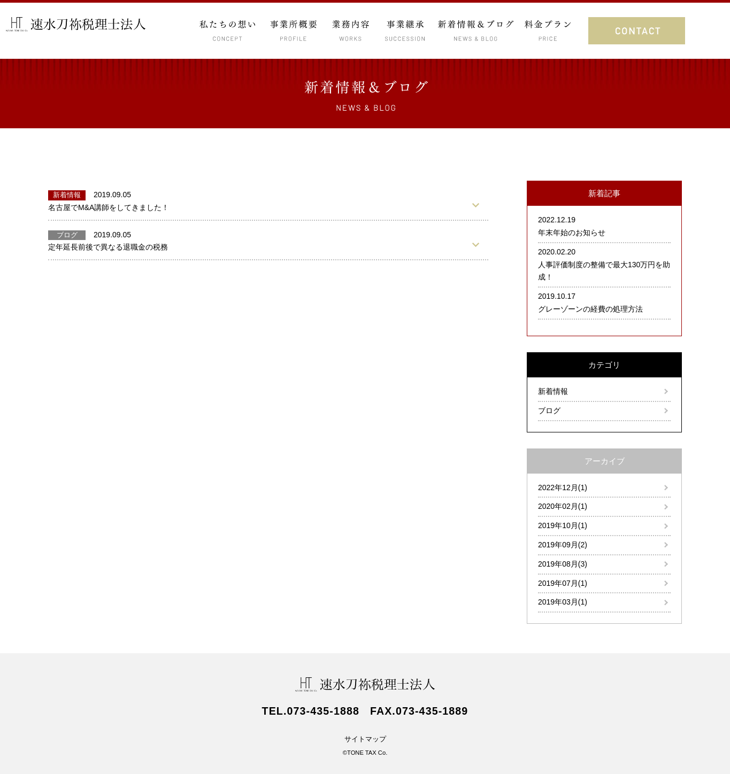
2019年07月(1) (562, 583)
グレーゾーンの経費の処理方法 (590, 309)
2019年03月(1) (562, 602)
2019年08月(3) (562, 564)
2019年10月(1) (562, 525)
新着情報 (553, 391)
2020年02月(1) (562, 506)
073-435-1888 (323, 711)
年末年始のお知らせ (571, 232)
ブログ (549, 410)
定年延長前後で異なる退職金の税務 (108, 247)
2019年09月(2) (562, 544)
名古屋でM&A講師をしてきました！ (108, 207)
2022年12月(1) (562, 487)
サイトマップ (365, 739)
